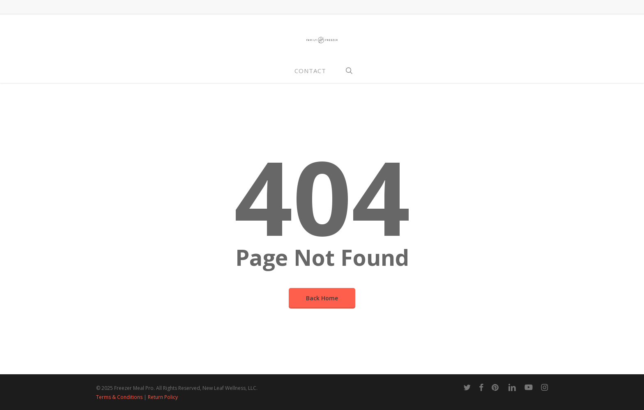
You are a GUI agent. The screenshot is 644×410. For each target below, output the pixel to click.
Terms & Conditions (119, 397)
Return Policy (163, 397)
